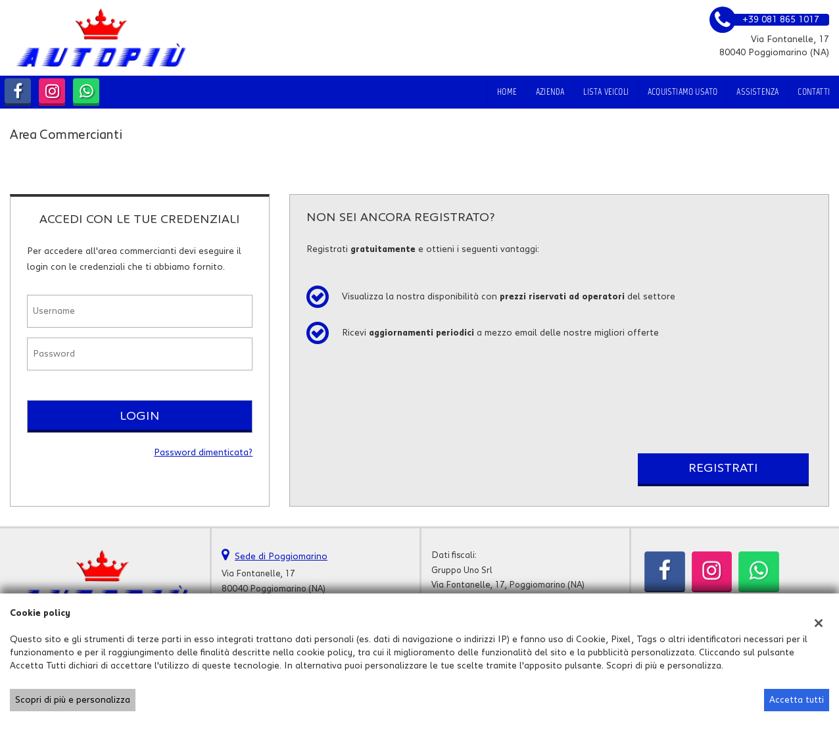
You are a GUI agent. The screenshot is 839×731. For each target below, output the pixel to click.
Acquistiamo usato (682, 91)
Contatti (814, 91)
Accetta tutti (796, 700)
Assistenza (757, 91)
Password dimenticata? (203, 452)
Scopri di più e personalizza (72, 700)
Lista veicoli (606, 91)
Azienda (550, 91)
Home (507, 91)
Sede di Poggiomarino (281, 556)
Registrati (723, 468)
